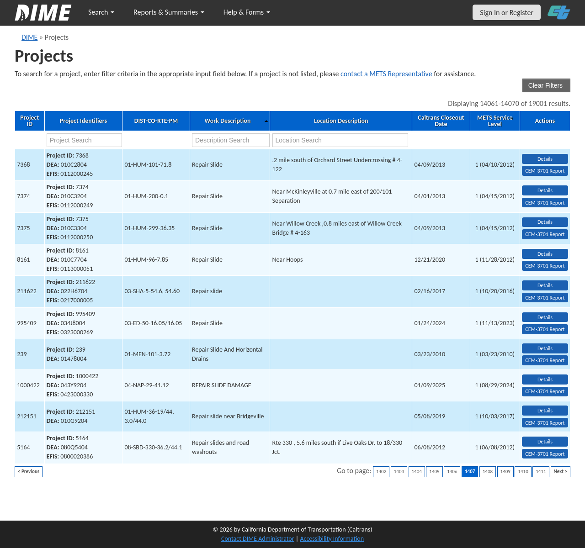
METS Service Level (494, 121)
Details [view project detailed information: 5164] (545, 441)
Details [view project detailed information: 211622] (545, 285)
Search (101, 12)
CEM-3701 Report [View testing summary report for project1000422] (544, 391)
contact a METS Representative (386, 73)
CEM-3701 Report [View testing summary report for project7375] (544, 234)
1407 (470, 471)
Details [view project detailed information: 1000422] (545, 379)
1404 (417, 471)
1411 (541, 471)
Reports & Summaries (168, 12)
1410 (523, 471)
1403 (399, 471)
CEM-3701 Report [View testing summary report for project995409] (544, 329)
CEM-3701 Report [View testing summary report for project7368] (544, 171)
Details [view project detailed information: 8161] (545, 254)
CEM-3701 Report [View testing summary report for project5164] (544, 454)
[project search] (84, 140)
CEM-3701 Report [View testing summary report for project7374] (544, 203)
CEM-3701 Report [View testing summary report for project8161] (544, 266)
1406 (452, 471)
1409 (505, 471)
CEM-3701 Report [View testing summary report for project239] (544, 360)
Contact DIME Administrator (257, 539)
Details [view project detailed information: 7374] (545, 190)
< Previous (28, 471)
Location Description (341, 121)
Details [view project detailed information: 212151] (545, 410)
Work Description (228, 121)
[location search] (340, 140)
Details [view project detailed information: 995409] (545, 317)
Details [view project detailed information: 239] (545, 348)
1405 (434, 471)
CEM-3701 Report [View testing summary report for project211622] (544, 298)
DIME (29, 37)
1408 (488, 471)
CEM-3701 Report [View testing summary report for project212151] (544, 423)
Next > (560, 471)
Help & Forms (246, 12)
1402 (381, 471)
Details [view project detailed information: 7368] (545, 159)
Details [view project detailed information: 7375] (545, 222)
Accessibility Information (332, 539)
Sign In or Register (506, 12)
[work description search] (231, 140)
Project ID (29, 121)
